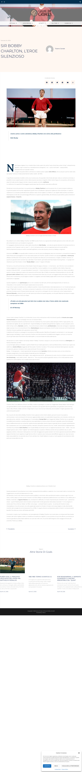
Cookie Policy (58, 769)
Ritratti (42, 23)
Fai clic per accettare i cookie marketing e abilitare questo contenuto (41, 382)
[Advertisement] (41, 153)
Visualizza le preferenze (70, 766)
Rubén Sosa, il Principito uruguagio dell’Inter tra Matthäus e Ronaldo (10, 578)
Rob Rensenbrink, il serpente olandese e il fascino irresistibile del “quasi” (69, 578)
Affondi (13, 23)
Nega (56, 766)
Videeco (44, 612)
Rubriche (68, 23)
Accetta (47, 766)
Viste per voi (28, 23)
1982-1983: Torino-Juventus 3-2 (40, 576)
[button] (79, 753)
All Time (55, 23)
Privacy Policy (65, 769)
